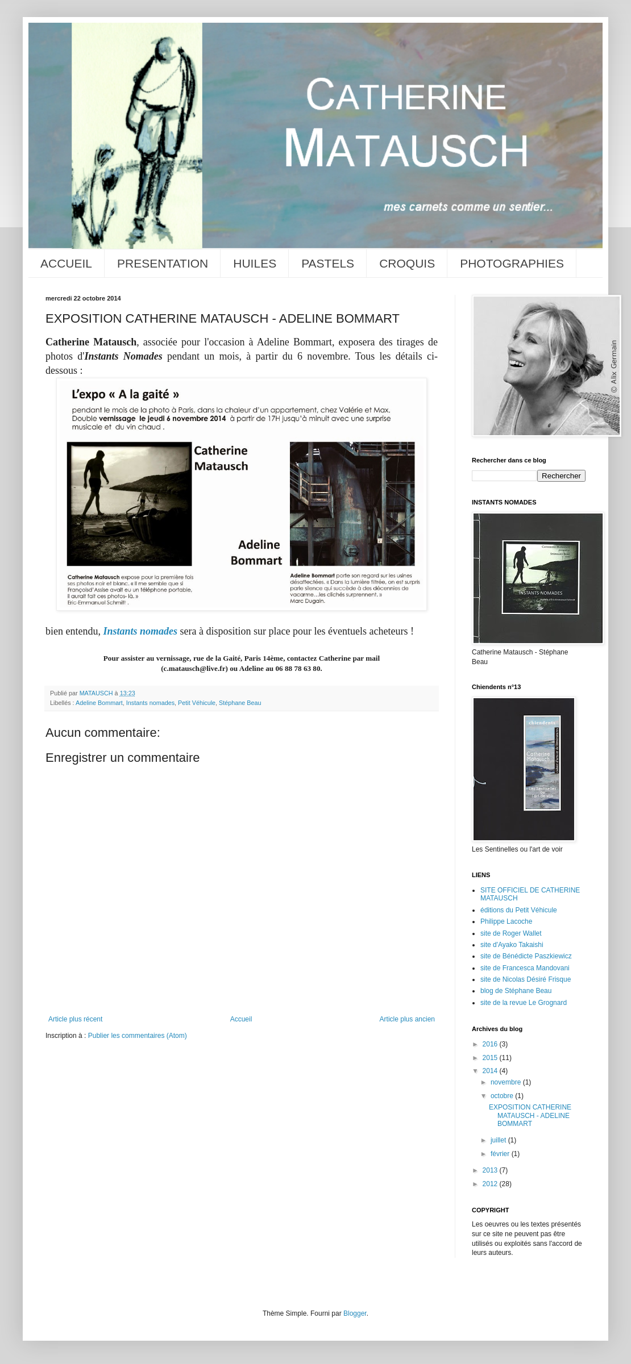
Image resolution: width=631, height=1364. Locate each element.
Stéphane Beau (240, 702)
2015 (491, 1058)
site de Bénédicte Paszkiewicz (526, 956)
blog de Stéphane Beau (515, 991)
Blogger (355, 1313)
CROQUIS (407, 263)
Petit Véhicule (196, 702)
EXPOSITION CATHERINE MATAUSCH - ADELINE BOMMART (530, 1115)
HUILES (254, 263)
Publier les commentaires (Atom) (137, 1036)
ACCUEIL (66, 263)
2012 (491, 1184)
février (501, 1154)
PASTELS (327, 263)
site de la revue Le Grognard (523, 1003)
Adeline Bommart (99, 702)
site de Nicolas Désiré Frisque (525, 979)
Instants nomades (140, 631)
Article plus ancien (407, 1019)
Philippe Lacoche (506, 921)
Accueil (241, 1019)
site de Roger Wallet (511, 933)
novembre (507, 1082)
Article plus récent (75, 1019)
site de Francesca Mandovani (525, 968)
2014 (491, 1071)
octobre (503, 1096)
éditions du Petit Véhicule (518, 910)
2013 (491, 1170)
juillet (499, 1140)
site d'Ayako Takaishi (511, 945)
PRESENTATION (162, 263)
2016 (491, 1044)
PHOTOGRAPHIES (512, 263)
